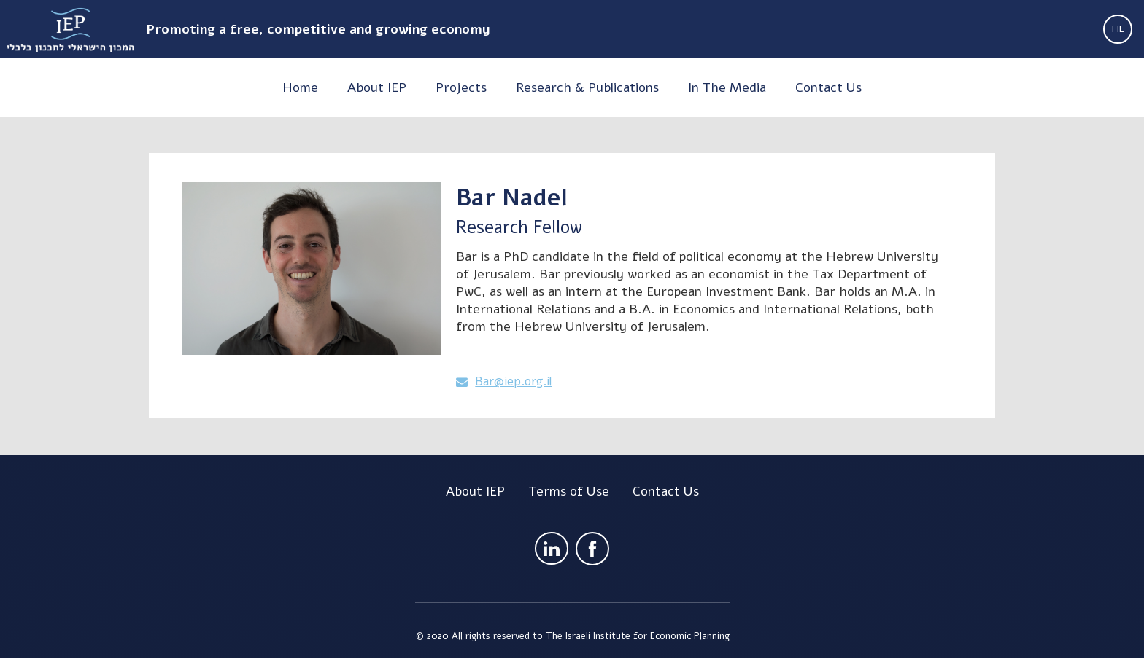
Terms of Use (568, 491)
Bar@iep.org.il (513, 382)
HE (1118, 29)
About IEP (475, 491)
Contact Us (666, 491)
